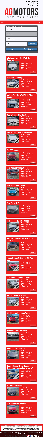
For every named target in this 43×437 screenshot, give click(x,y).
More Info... (33, 71)
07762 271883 (34, 5)
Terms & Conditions (33, 432)
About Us (6, 432)
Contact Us (19, 432)
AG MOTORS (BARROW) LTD (11, 434)
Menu (2, 22)
